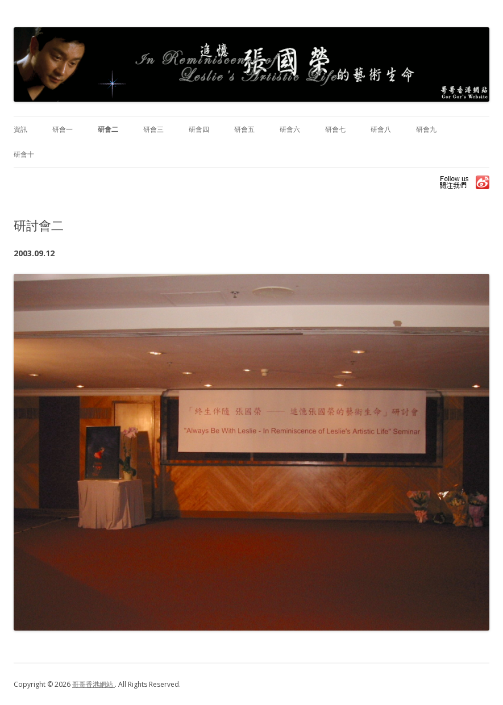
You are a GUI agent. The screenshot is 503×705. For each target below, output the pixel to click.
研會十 (24, 154)
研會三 (153, 129)
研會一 (62, 129)
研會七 (335, 129)
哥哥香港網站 (93, 684)
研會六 (290, 129)
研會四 (199, 129)
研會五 (244, 129)
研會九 (426, 129)
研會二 (108, 129)
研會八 (381, 129)
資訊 (20, 129)
